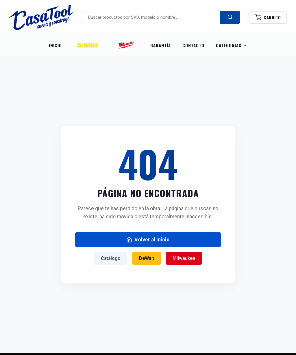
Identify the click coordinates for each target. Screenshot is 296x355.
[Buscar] (230, 17)
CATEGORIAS (231, 45)
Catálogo (111, 258)
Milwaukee (184, 258)
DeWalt (146, 258)
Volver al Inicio (148, 240)
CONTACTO (193, 45)
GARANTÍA (160, 45)
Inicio (55, 45)
